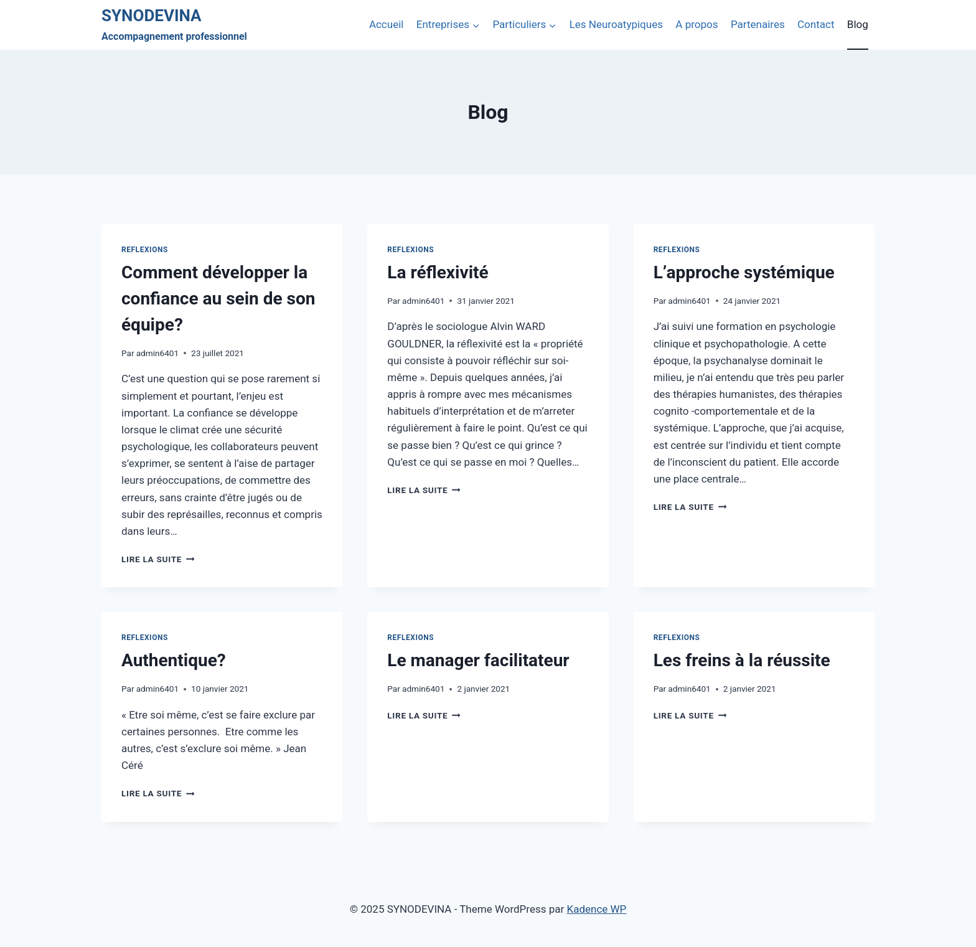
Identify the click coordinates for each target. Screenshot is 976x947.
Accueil (386, 24)
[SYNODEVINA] (174, 25)
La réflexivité (437, 272)
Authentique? (173, 660)
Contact (815, 24)
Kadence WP (596, 909)
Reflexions (144, 249)
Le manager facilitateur (478, 660)
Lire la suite (157, 559)
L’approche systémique (744, 272)
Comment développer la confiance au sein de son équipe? (218, 298)
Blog (857, 24)
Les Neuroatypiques (616, 24)
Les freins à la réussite (742, 660)
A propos (696, 24)
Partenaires (758, 24)
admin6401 (157, 353)
